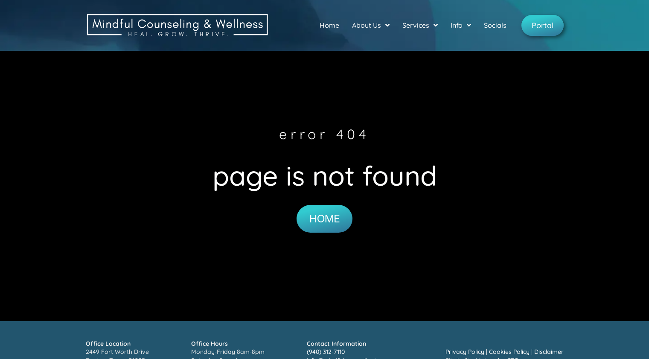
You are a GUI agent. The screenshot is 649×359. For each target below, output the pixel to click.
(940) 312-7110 (326, 352)
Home (329, 25)
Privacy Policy (464, 352)
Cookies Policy (509, 352)
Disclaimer (549, 352)
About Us (371, 25)
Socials (495, 25)
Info (461, 25)
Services (420, 25)
